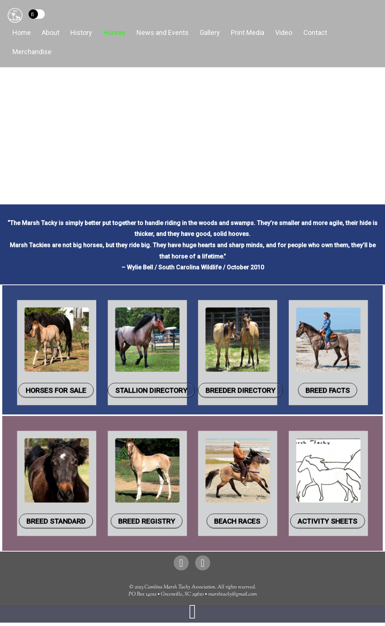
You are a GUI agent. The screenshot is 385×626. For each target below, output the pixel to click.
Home (21, 32)
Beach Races (219, 505)
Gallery (210, 32)
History (81, 32)
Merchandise (32, 52)
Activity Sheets (272, 505)
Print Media (247, 32)
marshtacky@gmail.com (232, 594)
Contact (315, 32)
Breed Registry (165, 505)
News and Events (162, 32)
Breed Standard (111, 505)
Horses (114, 32)
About (50, 32)
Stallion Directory (168, 373)
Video (283, 32)
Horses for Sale (111, 373)
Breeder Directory (221, 373)
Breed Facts (272, 373)
